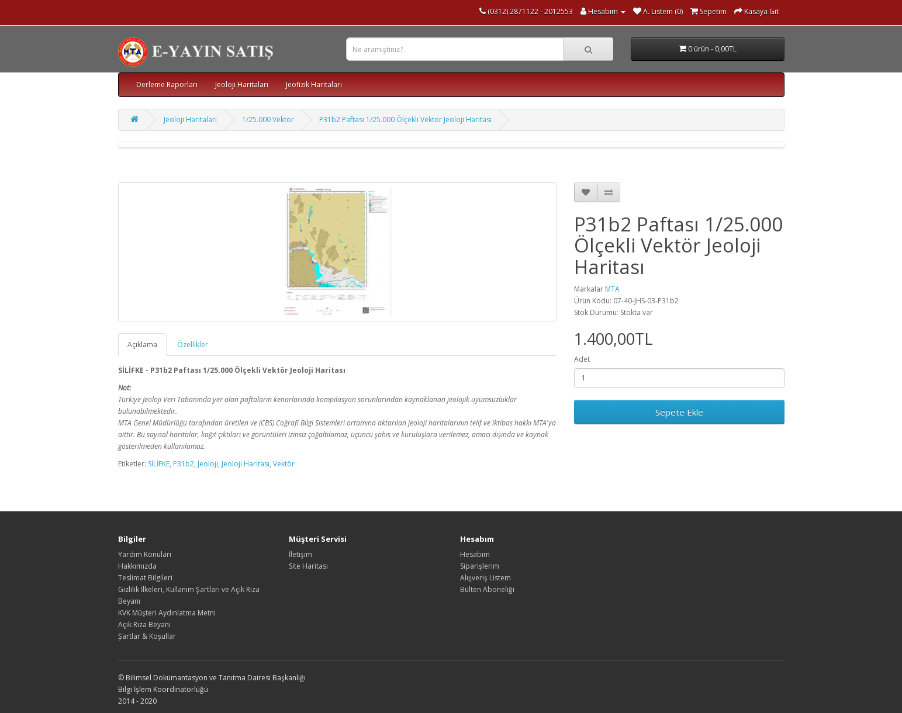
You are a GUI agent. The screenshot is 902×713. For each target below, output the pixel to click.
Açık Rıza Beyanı (144, 624)
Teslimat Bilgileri (145, 578)
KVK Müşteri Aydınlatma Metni (167, 613)
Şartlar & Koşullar (147, 636)
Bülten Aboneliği (487, 589)
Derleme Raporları (167, 84)
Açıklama (142, 344)
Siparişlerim (479, 566)
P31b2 (183, 464)
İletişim (300, 554)
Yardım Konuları (144, 554)
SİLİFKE (159, 464)
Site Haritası (308, 566)
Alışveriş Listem (485, 578)
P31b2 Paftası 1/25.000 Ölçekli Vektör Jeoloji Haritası (405, 119)
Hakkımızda (137, 566)
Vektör (284, 464)
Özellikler (192, 344)
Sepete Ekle (679, 412)
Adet (582, 359)
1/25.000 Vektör (268, 119)
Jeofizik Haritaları (314, 84)
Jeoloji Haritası (245, 464)
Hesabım (475, 554)
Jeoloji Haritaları (241, 84)
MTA (612, 289)
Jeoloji (208, 464)
